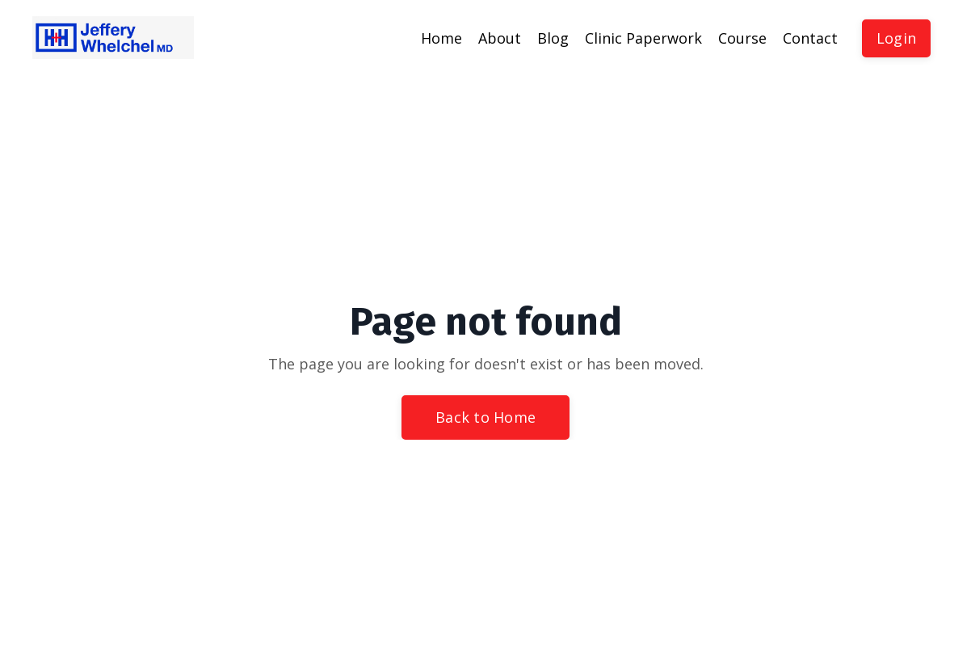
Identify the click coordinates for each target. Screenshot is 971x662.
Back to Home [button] (485, 417)
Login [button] (896, 38)
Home (441, 38)
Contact (810, 38)
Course (742, 38)
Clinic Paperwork (643, 38)
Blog (553, 38)
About (499, 38)
